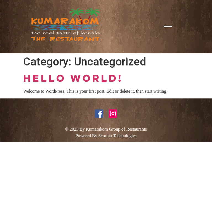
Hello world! (73, 78)
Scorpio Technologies (117, 135)
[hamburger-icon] (168, 26)
